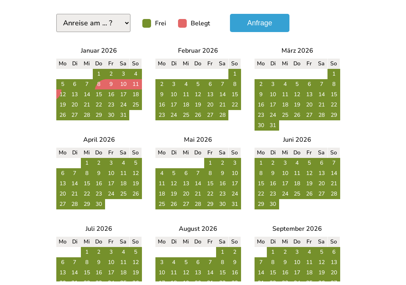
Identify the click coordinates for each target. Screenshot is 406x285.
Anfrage (259, 23)
